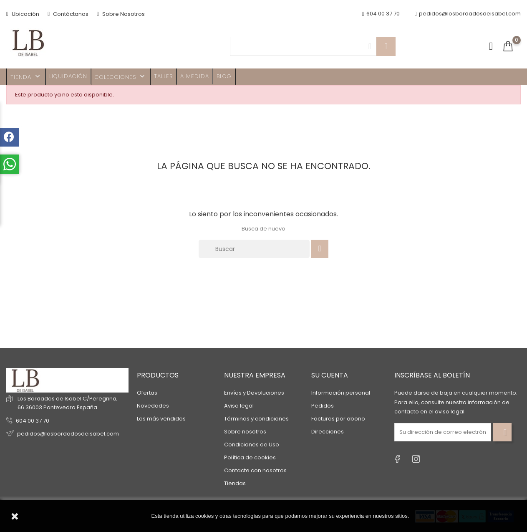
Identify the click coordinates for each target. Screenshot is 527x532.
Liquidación (68, 76)
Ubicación (22, 14)
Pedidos (322, 406)
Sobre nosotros (245, 432)
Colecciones (120, 76)
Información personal (340, 393)
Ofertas (147, 393)
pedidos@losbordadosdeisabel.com (468, 14)
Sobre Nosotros (121, 14)
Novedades (153, 406)
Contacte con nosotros (255, 470)
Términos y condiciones (256, 419)
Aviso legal (239, 406)
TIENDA (26, 76)
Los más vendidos (161, 419)
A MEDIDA (194, 76)
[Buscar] (254, 249)
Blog (224, 76)
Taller (163, 76)
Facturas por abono (338, 419)
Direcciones (327, 432)
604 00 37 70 (32, 421)
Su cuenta (329, 375)
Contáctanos (68, 14)
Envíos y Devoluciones (254, 393)
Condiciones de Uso (251, 444)
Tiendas (235, 483)
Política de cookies (250, 457)
